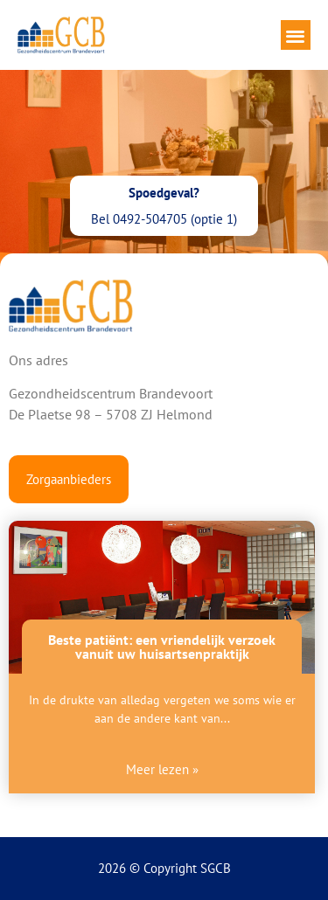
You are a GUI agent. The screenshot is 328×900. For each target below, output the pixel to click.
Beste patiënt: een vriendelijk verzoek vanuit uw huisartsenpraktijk (162, 646)
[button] (296, 35)
